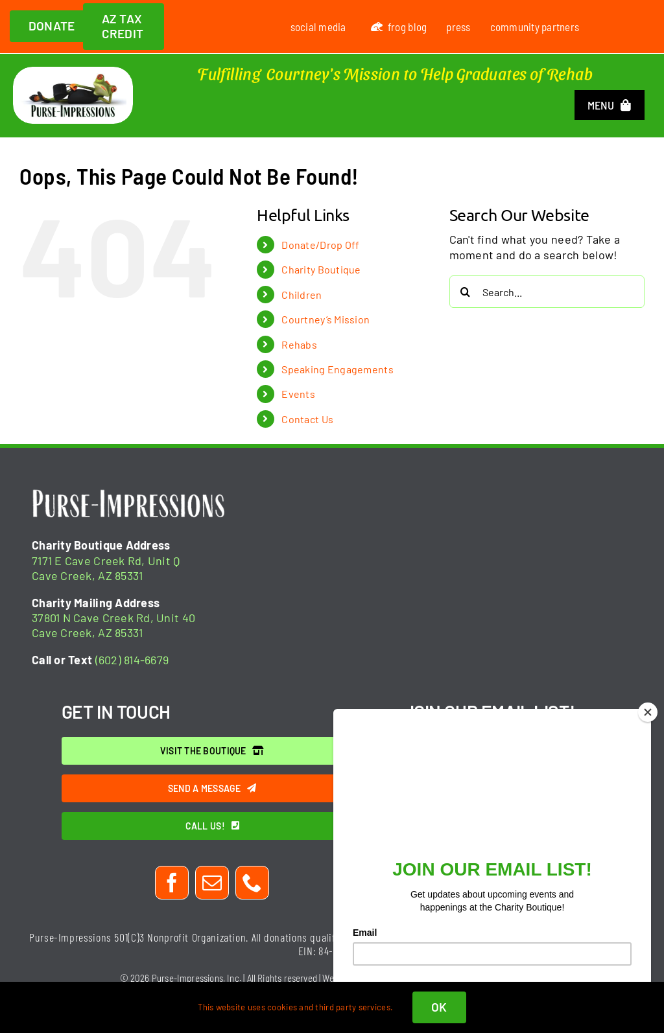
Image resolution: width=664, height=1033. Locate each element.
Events (298, 394)
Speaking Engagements (337, 369)
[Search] (465, 291)
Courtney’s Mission (325, 319)
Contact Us (307, 419)
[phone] (252, 883)
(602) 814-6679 (132, 660)
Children (301, 294)
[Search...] (547, 291)
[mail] (212, 883)
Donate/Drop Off (320, 244)
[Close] (648, 712)
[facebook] (172, 883)
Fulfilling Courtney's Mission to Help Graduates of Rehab (395, 73)
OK (439, 1006)
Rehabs (299, 344)
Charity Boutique (321, 269)
